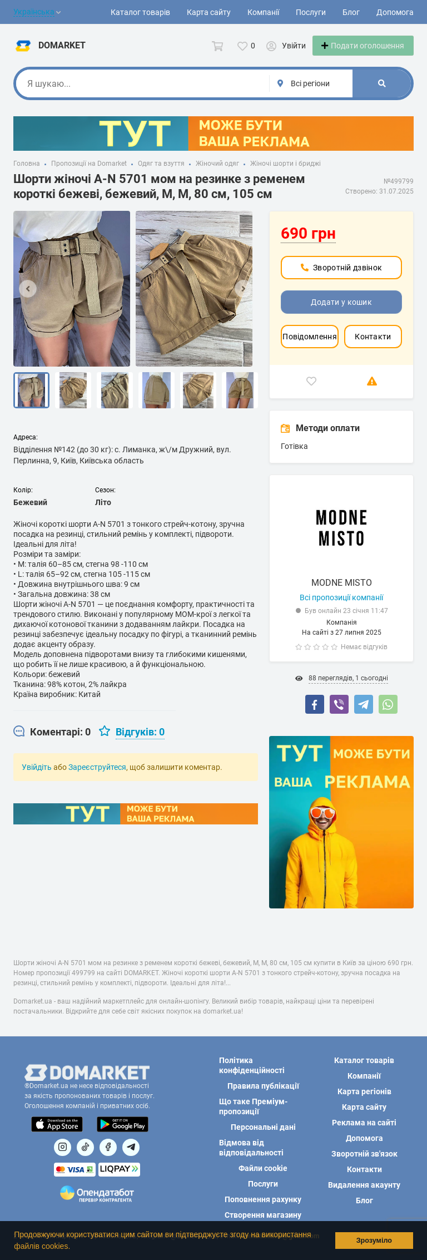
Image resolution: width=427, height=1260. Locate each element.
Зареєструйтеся (97, 780)
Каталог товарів (140, 12)
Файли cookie (263, 1168)
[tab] (52, 745)
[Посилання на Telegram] (131, 1147)
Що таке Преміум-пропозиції (253, 1106)
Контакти (373, 349)
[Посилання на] (62, 1147)
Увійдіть (37, 780)
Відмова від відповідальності (251, 1147)
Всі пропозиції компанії (341, 610)
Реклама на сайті (364, 1122)
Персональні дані (263, 1127)
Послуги (311, 12)
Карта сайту (209, 12)
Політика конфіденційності (252, 1065)
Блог (351, 12)
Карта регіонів (364, 1091)
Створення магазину (263, 1214)
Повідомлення (309, 349)
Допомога (395, 12)
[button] (74, 1247)
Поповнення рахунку (263, 1199)
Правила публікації (263, 1085)
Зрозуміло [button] (374, 1240)
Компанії (263, 12)
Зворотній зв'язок (364, 1153)
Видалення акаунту (364, 1184)
